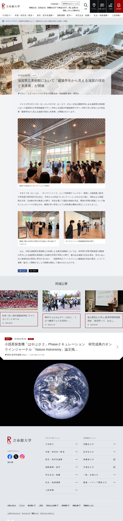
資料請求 (30, 507)
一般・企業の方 (73, 7)
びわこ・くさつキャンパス (31, 93)
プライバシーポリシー (47, 514)
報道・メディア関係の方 (71, 10)
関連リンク (35, 514)
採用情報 (64, 507)
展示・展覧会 (73, 93)
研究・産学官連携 (45, 15)
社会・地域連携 (100, 15)
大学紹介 (6, 15)
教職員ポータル (89, 507)
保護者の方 (51, 7)
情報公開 (75, 507)
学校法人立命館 (51, 507)
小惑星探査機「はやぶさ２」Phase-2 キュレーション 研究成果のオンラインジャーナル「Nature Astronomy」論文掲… (58, 346)
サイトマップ (26, 514)
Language (54, 3)
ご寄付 (41, 507)
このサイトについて (13, 514)
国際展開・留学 (64, 15)
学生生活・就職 (82, 15)
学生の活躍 (48, 93)
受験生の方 (33, 7)
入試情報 (116, 15)
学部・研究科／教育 (23, 15)
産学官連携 (16, 355)
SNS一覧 (10, 462)
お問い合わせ (11, 507)
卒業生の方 (61, 7)
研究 (9, 355)
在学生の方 (42, 7)
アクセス (22, 507)
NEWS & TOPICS (11, 21)
